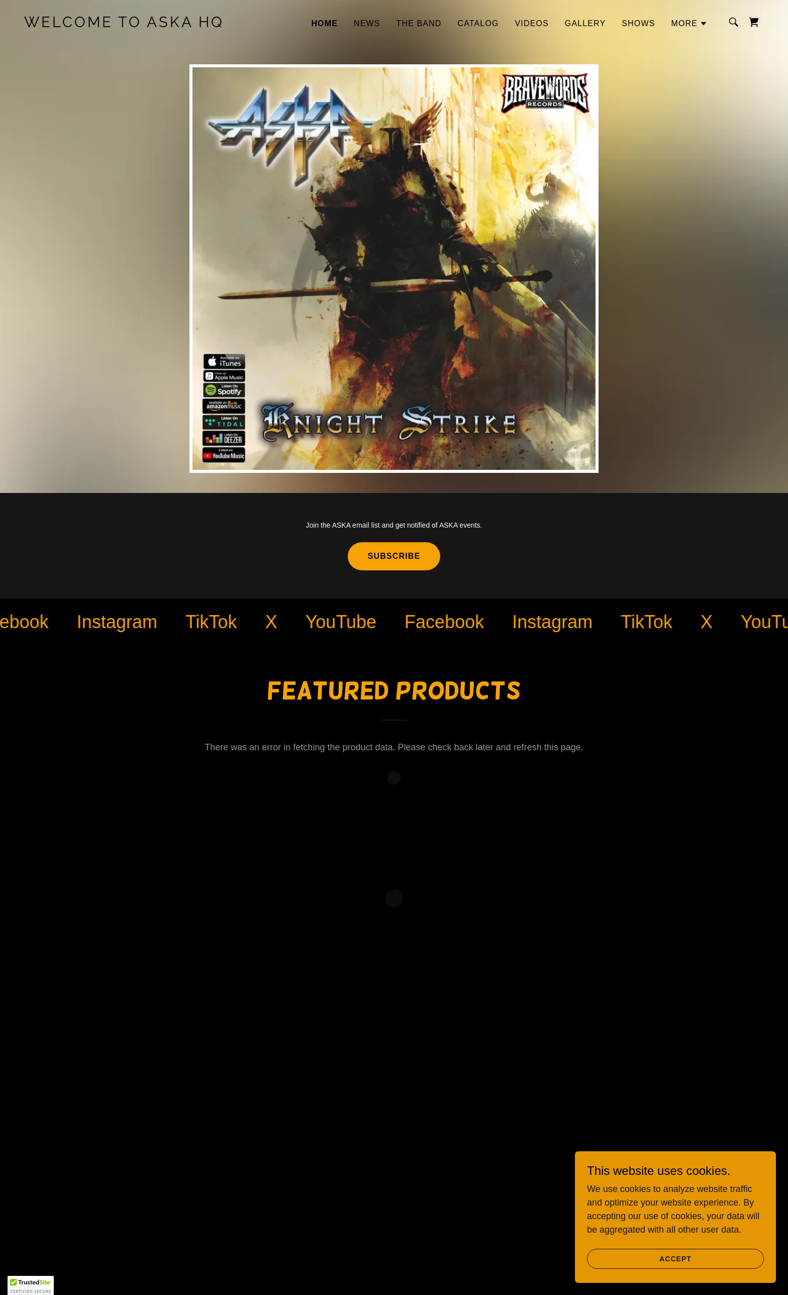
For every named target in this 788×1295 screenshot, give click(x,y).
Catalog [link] (478, 23)
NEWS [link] (367, 23)
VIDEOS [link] (532, 23)
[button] (689, 24)
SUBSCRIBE (394, 556)
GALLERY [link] (585, 23)
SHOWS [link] (638, 23)
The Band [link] (419, 23)
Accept (675, 1279)
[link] (127, 24)
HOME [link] (324, 23)
